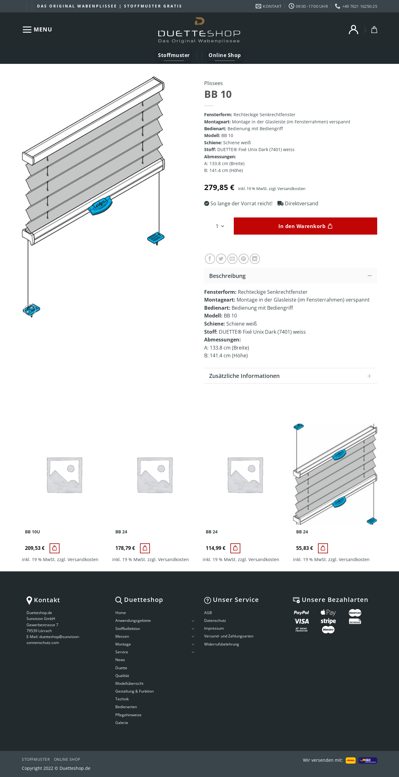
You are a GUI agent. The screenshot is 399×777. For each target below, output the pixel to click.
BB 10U (32, 532)
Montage (123, 644)
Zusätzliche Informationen (292, 376)
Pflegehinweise (128, 714)
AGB (208, 612)
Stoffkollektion (127, 628)
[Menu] (37, 29)
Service (121, 652)
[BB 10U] (55, 548)
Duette (121, 667)
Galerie (121, 722)
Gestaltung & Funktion (134, 691)
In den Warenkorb (301, 226)
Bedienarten (126, 706)
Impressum (214, 628)
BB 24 (121, 532)
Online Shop (67, 759)
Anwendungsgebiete (133, 620)
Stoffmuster (36, 759)
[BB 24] (145, 548)
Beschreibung (292, 275)
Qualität (122, 675)
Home (120, 612)
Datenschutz (215, 620)
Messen (122, 636)
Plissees (213, 83)
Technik (122, 699)
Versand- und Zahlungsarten (228, 636)
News (120, 659)
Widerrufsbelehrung (221, 644)
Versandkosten (291, 188)
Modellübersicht (129, 683)
